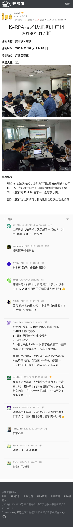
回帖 (28, 20)
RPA (4, 496)
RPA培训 (42, 496)
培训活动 (18, 20)
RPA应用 (55, 496)
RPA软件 (28, 496)
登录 (67, 3)
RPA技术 (15, 496)
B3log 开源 (15, 512)
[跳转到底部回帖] (67, 219)
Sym (63, 512)
